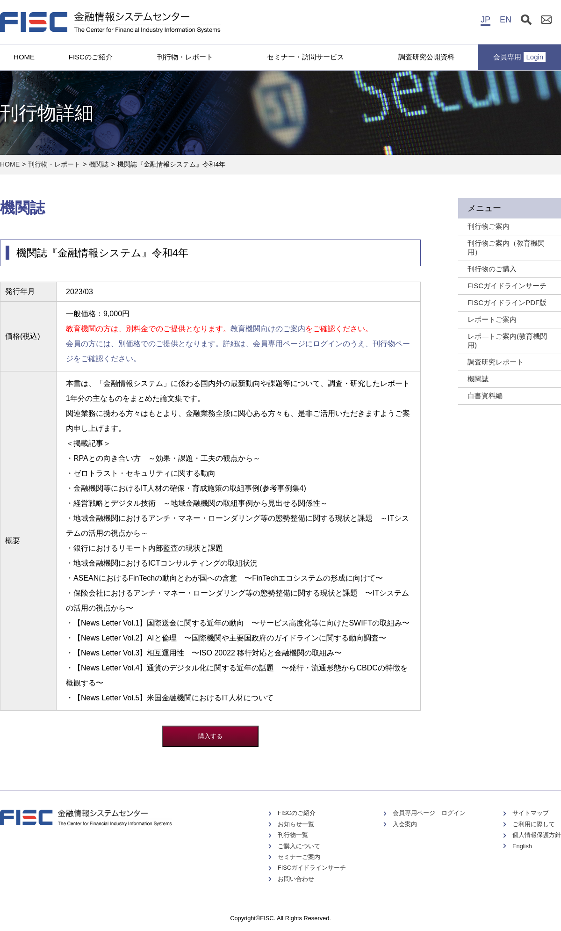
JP (485, 19)
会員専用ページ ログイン (429, 812)
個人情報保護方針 (536, 834)
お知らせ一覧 (296, 824)
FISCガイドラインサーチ (312, 867)
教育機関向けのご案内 (267, 329)
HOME (24, 57)
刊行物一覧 (293, 834)
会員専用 (519, 57)
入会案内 (405, 824)
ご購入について (299, 846)
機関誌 (98, 164)
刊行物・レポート (185, 57)
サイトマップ (530, 812)
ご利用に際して (533, 824)
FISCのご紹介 (91, 57)
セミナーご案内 (299, 856)
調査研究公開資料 (426, 57)
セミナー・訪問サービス (305, 57)
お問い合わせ (296, 878)
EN (505, 19)
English (522, 846)
